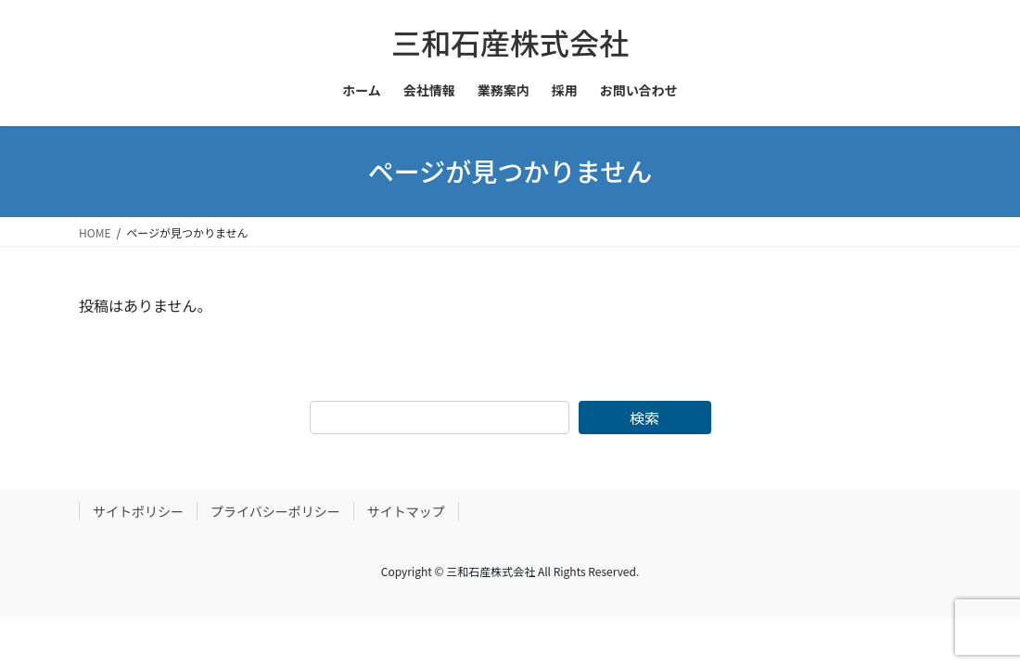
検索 (644, 417)
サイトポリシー (138, 511)
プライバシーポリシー (275, 511)
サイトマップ (406, 511)
